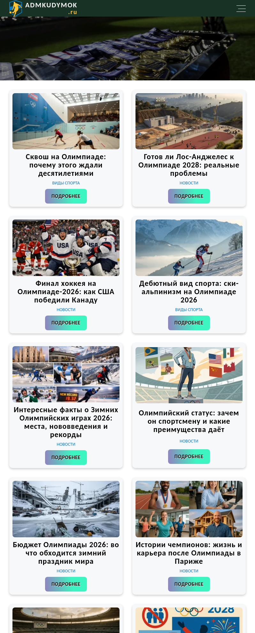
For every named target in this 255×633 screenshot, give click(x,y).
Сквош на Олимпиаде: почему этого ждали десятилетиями (66, 165)
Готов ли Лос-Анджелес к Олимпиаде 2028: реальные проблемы (188, 165)
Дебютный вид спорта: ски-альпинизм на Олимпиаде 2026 (189, 291)
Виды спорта (66, 183)
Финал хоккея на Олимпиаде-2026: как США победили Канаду (66, 291)
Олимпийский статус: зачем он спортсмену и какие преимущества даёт (189, 421)
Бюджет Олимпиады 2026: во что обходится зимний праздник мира (66, 553)
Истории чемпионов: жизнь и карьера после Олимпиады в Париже (189, 553)
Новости (189, 183)
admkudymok (51, 8)
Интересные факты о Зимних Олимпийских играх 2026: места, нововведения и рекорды (66, 422)
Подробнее (66, 196)
